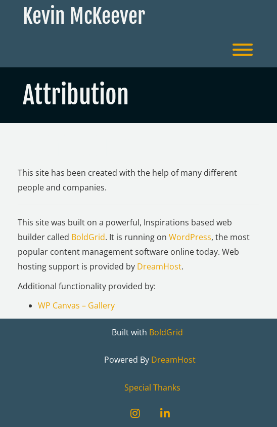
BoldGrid (88, 237)
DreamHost (159, 266)
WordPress (190, 237)
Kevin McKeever (84, 16)
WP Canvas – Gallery (76, 305)
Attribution (78, 146)
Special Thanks (152, 387)
